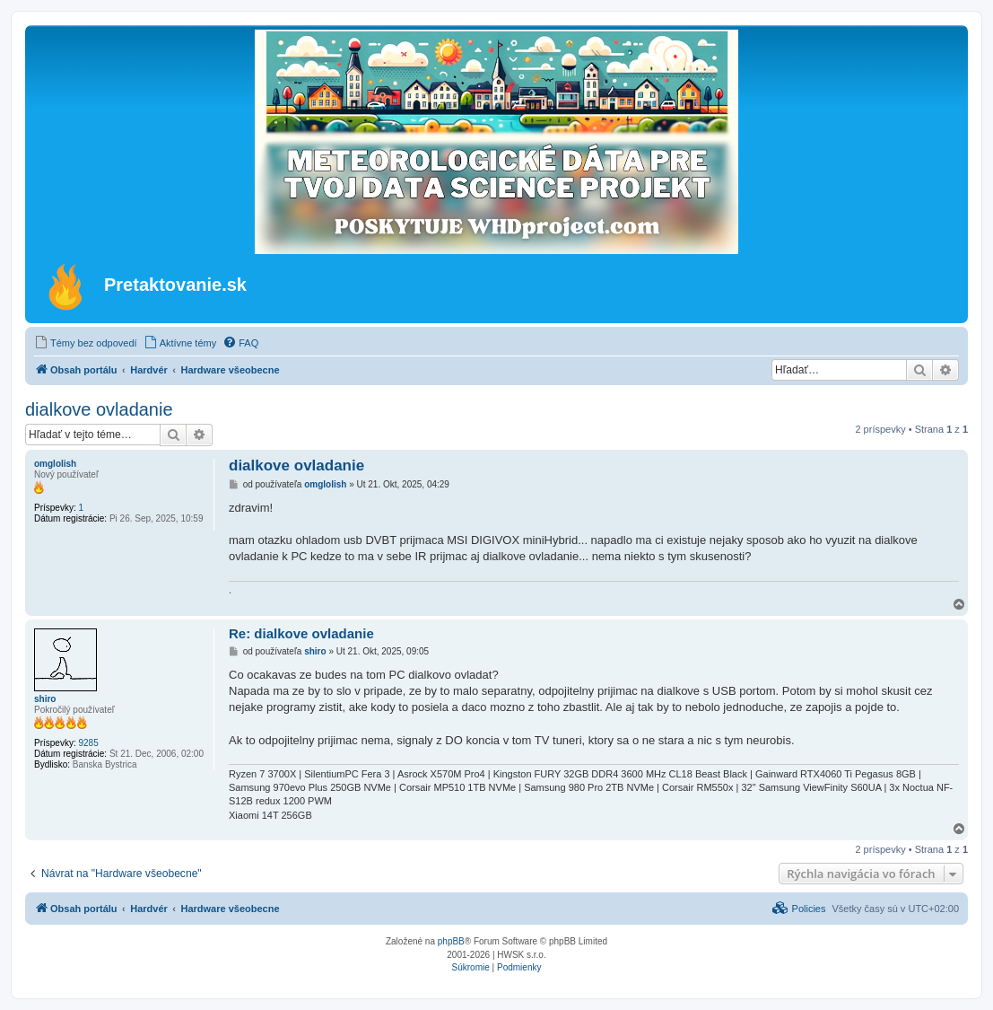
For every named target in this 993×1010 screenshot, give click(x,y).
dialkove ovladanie (99, 409)
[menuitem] (85, 343)
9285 (88, 743)
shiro (45, 699)
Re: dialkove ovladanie (301, 633)
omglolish (55, 464)
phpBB (451, 941)
